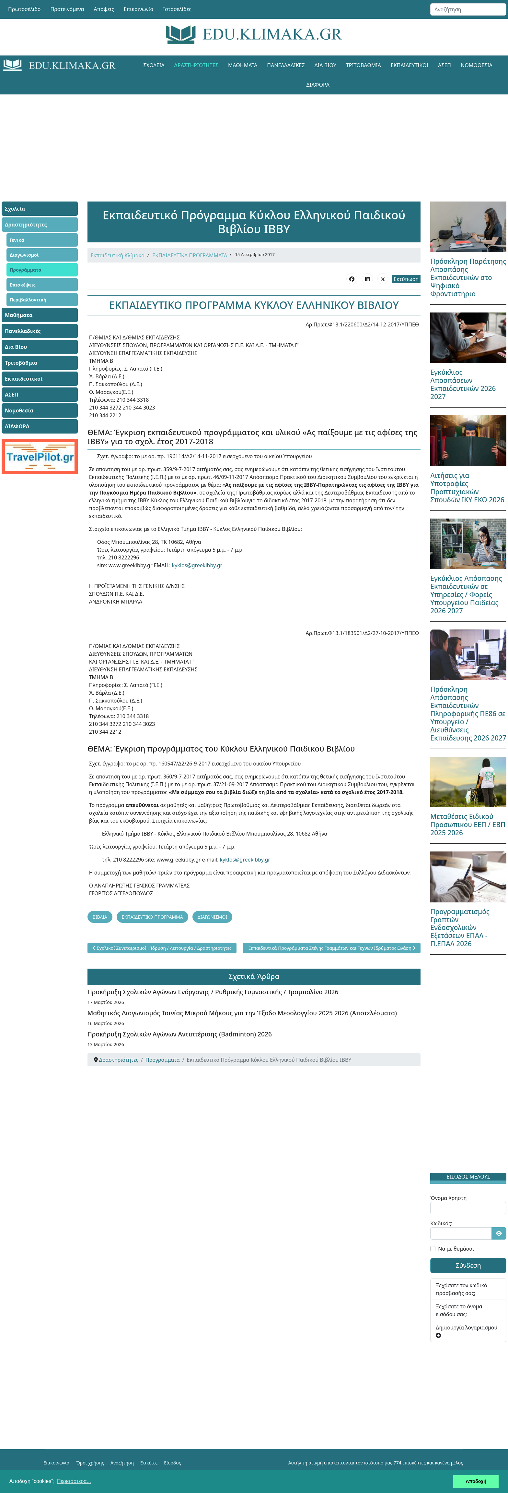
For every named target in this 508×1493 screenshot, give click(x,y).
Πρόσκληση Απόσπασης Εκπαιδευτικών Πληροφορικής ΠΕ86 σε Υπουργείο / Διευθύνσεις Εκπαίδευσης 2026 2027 (468, 713)
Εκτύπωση (406, 279)
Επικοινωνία (139, 9)
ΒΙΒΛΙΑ (100, 917)
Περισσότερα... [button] (74, 1481)
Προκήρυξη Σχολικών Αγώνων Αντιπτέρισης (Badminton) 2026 (179, 1034)
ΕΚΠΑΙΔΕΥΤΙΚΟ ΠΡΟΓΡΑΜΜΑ (152, 917)
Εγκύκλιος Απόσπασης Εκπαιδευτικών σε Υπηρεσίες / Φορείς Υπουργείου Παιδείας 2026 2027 (466, 594)
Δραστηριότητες (196, 65)
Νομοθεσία (476, 65)
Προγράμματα (25, 270)
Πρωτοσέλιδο (24, 9)
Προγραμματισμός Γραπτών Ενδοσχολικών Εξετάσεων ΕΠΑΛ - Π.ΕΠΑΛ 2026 (460, 927)
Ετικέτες (148, 1463)
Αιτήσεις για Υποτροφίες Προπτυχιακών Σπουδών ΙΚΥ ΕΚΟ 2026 (467, 487)
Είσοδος (172, 1463)
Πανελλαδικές (286, 65)
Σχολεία (154, 65)
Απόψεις (104, 9)
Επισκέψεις (23, 285)
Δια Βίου (325, 65)
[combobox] (468, 9)
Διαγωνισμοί (24, 255)
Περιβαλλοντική (28, 300)
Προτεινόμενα (67, 9)
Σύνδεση (468, 1265)
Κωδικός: (441, 1223)
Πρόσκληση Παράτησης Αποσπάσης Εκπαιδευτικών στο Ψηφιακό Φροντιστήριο (468, 277)
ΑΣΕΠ (444, 65)
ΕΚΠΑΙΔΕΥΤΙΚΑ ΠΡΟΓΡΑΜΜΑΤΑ (189, 255)
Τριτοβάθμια (363, 65)
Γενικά (17, 240)
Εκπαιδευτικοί (409, 65)
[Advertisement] (239, 139)
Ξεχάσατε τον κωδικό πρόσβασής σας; (461, 1289)
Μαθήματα (242, 65)
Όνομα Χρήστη (448, 1198)
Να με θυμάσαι (456, 1248)
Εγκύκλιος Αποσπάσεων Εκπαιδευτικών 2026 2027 (463, 384)
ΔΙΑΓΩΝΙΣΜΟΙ (212, 917)
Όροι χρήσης (90, 1463)
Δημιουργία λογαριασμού (466, 1331)
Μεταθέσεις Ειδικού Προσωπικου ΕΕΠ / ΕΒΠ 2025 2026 (467, 824)
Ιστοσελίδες (177, 9)
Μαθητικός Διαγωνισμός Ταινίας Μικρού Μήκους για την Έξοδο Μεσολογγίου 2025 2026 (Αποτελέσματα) (242, 1013)
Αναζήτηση (122, 1463)
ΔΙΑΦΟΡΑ (317, 84)
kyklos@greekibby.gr (197, 565)
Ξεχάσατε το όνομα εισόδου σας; (459, 1310)
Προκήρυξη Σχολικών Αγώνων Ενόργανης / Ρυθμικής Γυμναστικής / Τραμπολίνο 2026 (213, 991)
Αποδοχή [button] (476, 1481)
